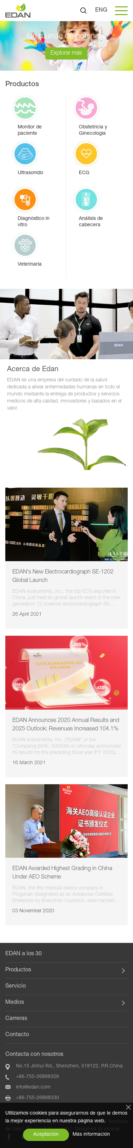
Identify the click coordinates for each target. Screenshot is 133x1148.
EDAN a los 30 (23, 954)
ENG (101, 10)
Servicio (15, 986)
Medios (14, 1003)
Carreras (16, 1019)
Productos (18, 970)
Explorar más (66, 53)
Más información (91, 1134)
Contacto (17, 1035)
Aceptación (46, 1134)
